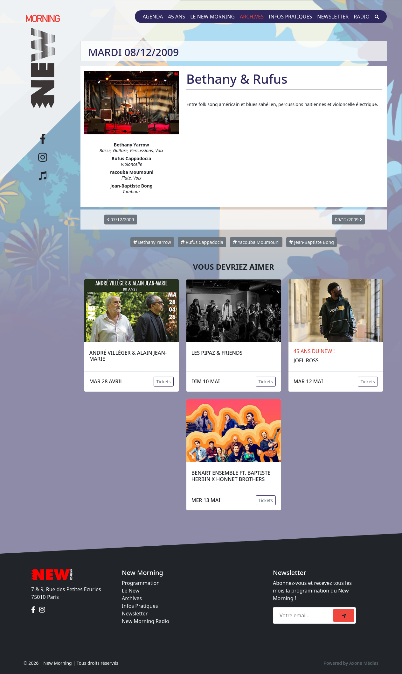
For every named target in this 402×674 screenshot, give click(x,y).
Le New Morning (212, 16)
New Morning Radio (145, 621)
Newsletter (333, 16)
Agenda (152, 16)
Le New (130, 590)
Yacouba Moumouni (256, 242)
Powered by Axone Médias (351, 663)
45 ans (176, 16)
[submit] (343, 615)
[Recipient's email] (304, 615)
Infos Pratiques (140, 605)
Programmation (141, 582)
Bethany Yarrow (152, 242)
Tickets (163, 382)
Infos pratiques (290, 16)
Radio (362, 16)
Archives (252, 16)
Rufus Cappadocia (202, 242)
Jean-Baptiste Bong (311, 242)
